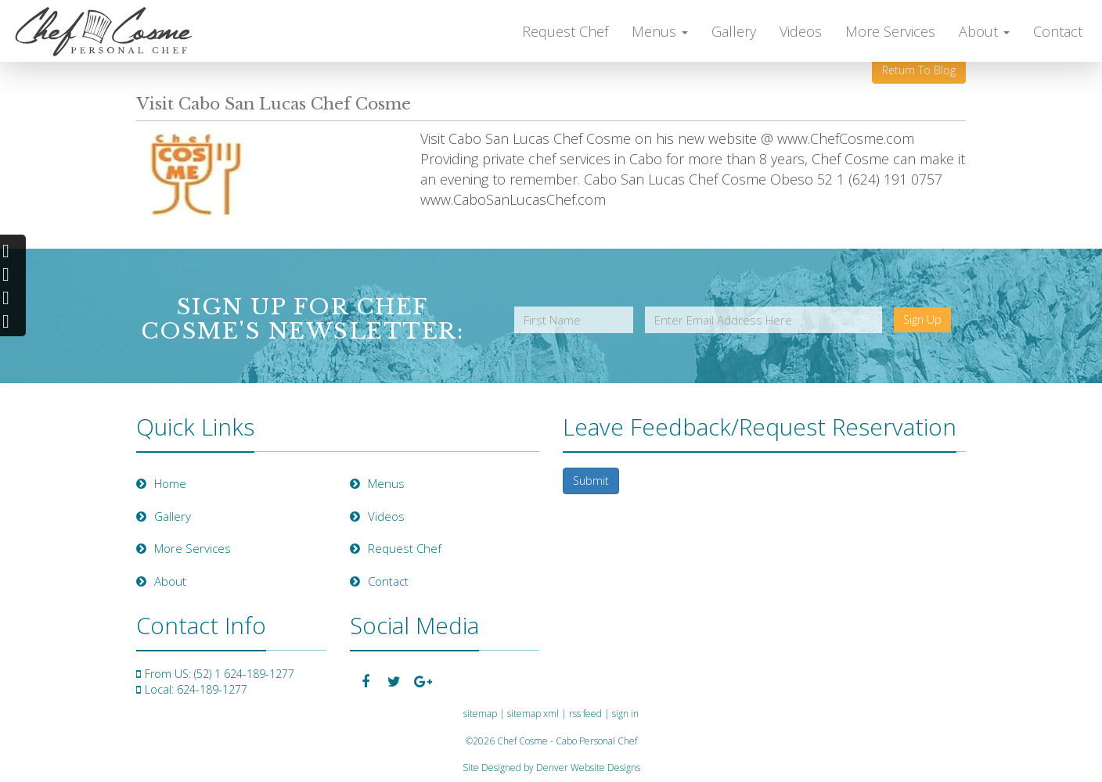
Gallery (733, 31)
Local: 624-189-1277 (196, 689)
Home (161, 483)
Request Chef (565, 31)
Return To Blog (919, 70)
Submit (591, 480)
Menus (660, 31)
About (984, 31)
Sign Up (922, 319)
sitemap (480, 713)
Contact (1057, 31)
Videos (801, 31)
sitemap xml (533, 713)
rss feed (585, 713)
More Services (890, 31)
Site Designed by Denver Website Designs (551, 767)
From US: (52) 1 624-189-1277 (219, 673)
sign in (625, 713)
